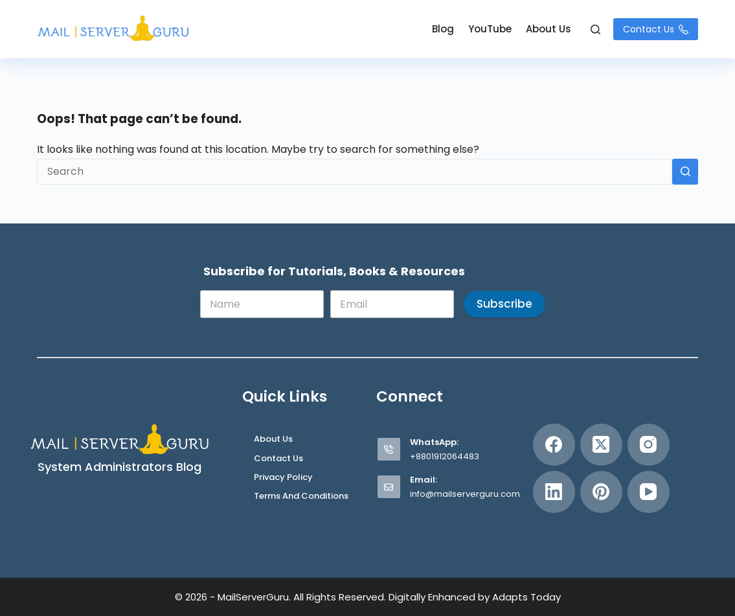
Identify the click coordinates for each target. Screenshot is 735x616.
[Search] (595, 29)
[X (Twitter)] (601, 445)
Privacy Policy (283, 477)
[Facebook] (554, 445)
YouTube (490, 29)
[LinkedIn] (554, 492)
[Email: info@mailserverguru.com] (389, 486)
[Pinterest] (601, 492)
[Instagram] (649, 445)
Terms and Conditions (301, 496)
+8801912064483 (444, 456)
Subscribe (504, 304)
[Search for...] (355, 172)
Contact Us (655, 29)
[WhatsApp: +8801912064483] (389, 449)
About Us (548, 29)
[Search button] (685, 172)
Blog (443, 29)
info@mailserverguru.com (465, 494)
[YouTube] (649, 492)
